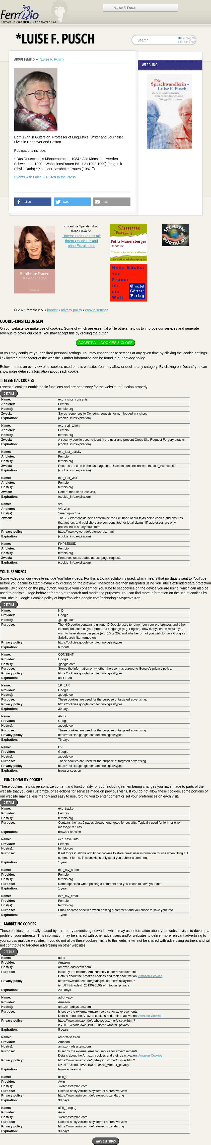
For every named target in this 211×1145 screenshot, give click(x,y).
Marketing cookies (18, 924)
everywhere (186, 37)
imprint (52, 310)
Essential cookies (17, 380)
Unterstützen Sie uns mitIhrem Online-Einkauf (81, 241)
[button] (33, 201)
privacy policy (71, 310)
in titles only (187, 41)
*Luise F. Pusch (51, 59)
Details (9, 393)
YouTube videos (13, 571)
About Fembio (24, 59)
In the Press (66, 177)
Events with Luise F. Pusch (35, 177)
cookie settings (96, 310)
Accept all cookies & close (105, 343)
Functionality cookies (21, 779)
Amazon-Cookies (150, 976)
